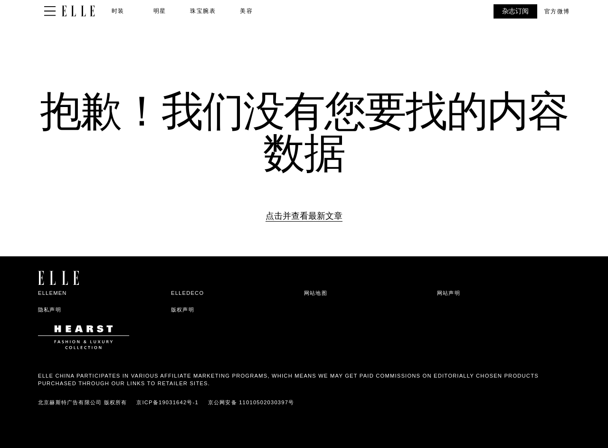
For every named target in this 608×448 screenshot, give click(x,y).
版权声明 (182, 309)
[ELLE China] (78, 11)
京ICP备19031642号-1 (167, 402)
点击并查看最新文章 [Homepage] (304, 215)
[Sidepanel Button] (50, 11)
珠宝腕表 (203, 11)
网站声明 (448, 293)
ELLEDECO (187, 293)
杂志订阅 (515, 11)
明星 (159, 11)
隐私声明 (49, 309)
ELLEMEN (52, 293)
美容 (246, 11)
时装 (118, 11)
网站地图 (315, 293)
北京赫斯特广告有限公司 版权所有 (82, 402)
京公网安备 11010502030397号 (251, 402)
